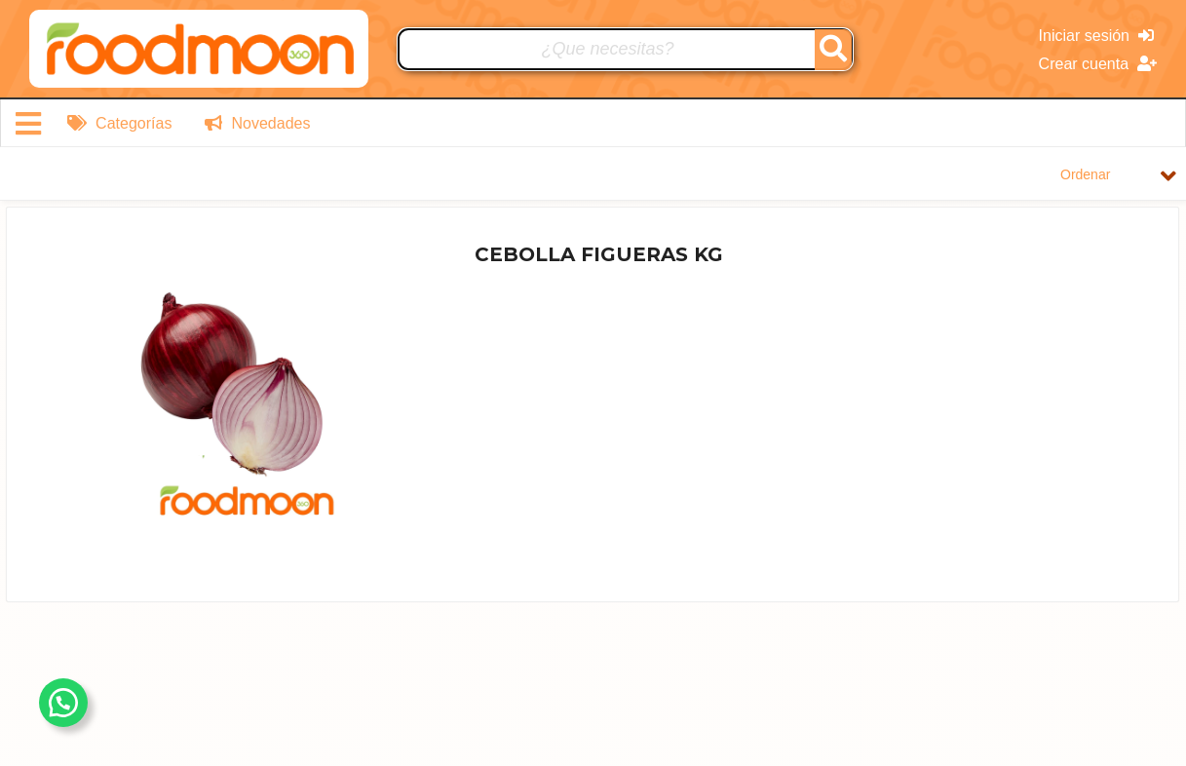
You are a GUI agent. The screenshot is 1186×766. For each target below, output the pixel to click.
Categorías (119, 123)
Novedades (257, 123)
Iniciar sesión (1096, 35)
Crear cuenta (1098, 64)
